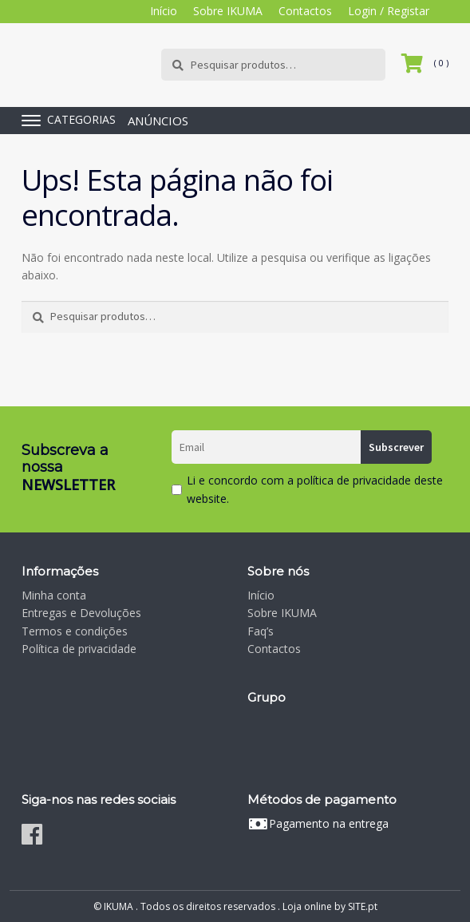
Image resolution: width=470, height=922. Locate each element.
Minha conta (54, 595)
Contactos (305, 10)
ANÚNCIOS (158, 121)
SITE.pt (362, 906)
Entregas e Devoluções (81, 612)
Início (163, 10)
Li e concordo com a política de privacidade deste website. (315, 489)
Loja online (307, 906)
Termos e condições (75, 631)
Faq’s (260, 631)
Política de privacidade (79, 648)
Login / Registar (388, 10)
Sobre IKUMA (228, 10)
